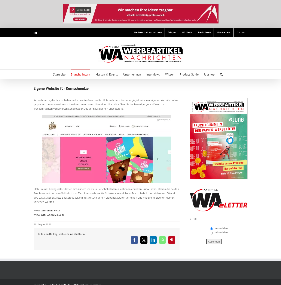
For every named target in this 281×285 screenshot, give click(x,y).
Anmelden (221, 228)
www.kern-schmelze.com (49, 215)
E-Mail (193, 219)
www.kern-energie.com (47, 210)
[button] (221, 74)
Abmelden (221, 232)
